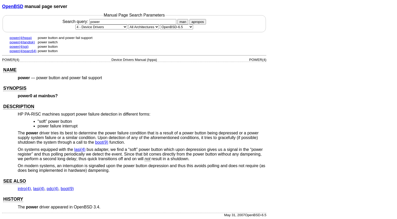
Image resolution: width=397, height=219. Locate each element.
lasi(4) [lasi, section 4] (80, 149)
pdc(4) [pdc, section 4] (52, 188)
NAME (10, 69)
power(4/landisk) (22, 42)
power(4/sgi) (19, 46)
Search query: (120, 21)
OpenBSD (12, 6)
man (182, 22)
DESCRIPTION (18, 106)
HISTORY (13, 199)
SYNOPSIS (14, 88)
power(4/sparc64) (23, 51)
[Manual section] (101, 27)
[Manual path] (176, 27)
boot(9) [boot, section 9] (101, 142)
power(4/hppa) (21, 38)
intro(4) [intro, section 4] (24, 188)
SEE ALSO (14, 181)
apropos (198, 22)
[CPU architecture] (143, 27)
